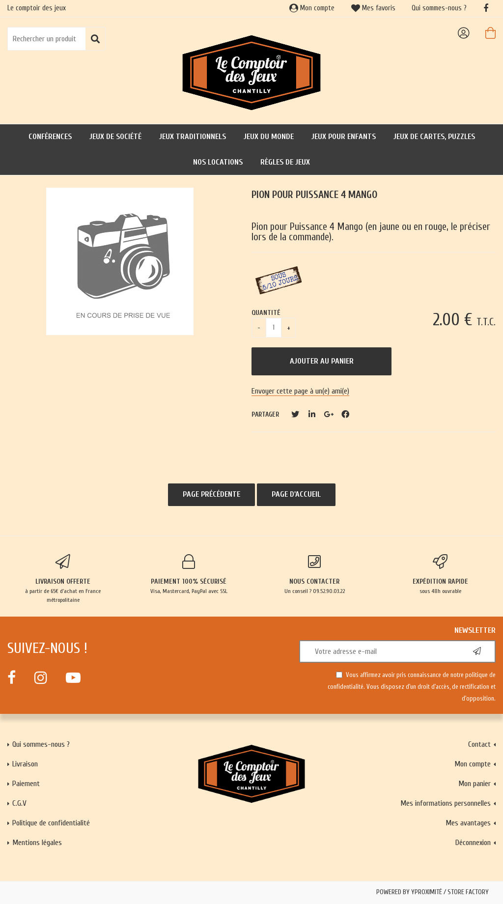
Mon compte (312, 8)
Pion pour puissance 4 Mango (314, 194)
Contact (479, 744)
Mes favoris (373, 8)
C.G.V (19, 803)
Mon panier (474, 783)
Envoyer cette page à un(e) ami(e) (300, 391)
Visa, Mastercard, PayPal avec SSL (188, 574)
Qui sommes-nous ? (439, 8)
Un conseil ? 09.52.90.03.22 (314, 574)
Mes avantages (468, 823)
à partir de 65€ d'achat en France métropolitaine (62, 578)
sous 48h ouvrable (440, 574)
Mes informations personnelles (445, 803)
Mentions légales (37, 842)
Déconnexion (473, 842)
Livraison (25, 764)
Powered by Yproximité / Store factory (432, 892)
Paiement (26, 783)
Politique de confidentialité (51, 823)
